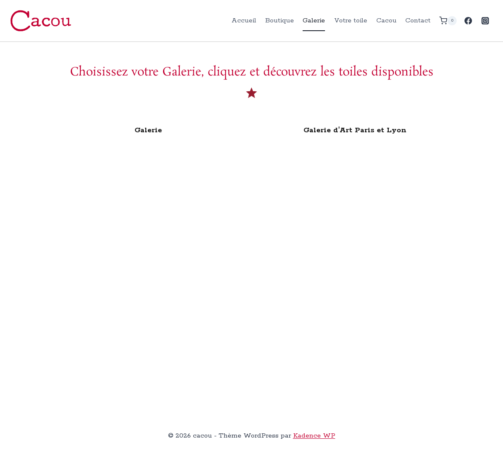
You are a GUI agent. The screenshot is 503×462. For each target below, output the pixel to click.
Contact (418, 20)
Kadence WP (314, 435)
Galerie (314, 20)
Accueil (243, 20)
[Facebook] (468, 20)
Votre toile (350, 20)
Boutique (279, 20)
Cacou (386, 20)
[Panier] (448, 20)
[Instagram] (485, 20)
